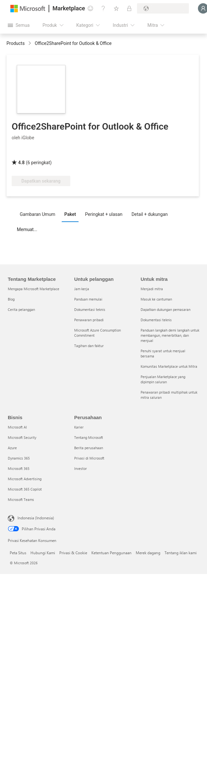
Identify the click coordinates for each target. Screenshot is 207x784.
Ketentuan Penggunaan (111, 552)
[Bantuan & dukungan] (103, 8)
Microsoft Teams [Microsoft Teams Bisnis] (21, 499)
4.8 (21, 162)
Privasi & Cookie (73, 552)
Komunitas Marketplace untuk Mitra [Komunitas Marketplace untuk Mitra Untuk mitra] (169, 366)
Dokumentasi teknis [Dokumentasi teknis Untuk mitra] (156, 319)
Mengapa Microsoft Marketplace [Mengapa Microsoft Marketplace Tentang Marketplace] (33, 288)
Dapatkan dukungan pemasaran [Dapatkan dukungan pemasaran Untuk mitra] (165, 309)
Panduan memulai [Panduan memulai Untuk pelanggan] (88, 299)
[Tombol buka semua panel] (18, 25)
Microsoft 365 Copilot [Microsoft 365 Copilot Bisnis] (25, 489)
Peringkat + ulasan (103, 214)
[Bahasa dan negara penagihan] (163, 8)
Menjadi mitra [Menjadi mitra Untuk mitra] (152, 288)
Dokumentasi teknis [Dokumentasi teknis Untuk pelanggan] (89, 309)
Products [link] (15, 43)
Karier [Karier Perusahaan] (79, 427)
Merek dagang (148, 552)
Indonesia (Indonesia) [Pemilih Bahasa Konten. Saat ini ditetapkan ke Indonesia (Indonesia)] (35, 517)
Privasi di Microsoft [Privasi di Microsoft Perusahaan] (89, 458)
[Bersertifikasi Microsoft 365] (59, 153)
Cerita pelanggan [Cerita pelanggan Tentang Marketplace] (21, 309)
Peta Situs (18, 552)
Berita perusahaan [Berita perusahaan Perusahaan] (88, 447)
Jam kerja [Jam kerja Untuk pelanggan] (81, 288)
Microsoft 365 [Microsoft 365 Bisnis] (18, 468)
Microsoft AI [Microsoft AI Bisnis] (17, 427)
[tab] (39, 214)
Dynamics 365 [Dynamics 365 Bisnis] (19, 458)
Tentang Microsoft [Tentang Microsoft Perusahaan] (88, 437)
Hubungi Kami (42, 552)
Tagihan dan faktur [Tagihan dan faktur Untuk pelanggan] (89, 345)
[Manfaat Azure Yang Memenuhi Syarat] (155, 153)
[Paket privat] (129, 8)
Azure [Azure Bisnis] (12, 447)
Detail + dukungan (150, 214)
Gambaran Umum (37, 214)
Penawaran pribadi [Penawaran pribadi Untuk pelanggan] (89, 319)
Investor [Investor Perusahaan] (80, 468)
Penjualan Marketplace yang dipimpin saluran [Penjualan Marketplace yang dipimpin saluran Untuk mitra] (163, 379)
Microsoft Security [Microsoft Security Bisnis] (22, 437)
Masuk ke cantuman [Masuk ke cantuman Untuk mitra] (156, 299)
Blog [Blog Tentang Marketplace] (11, 299)
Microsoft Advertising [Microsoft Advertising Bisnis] (24, 478)
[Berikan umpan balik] (90, 8)
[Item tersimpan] (116, 8)
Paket (70, 214)
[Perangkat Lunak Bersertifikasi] (106, 153)
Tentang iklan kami (181, 552)
